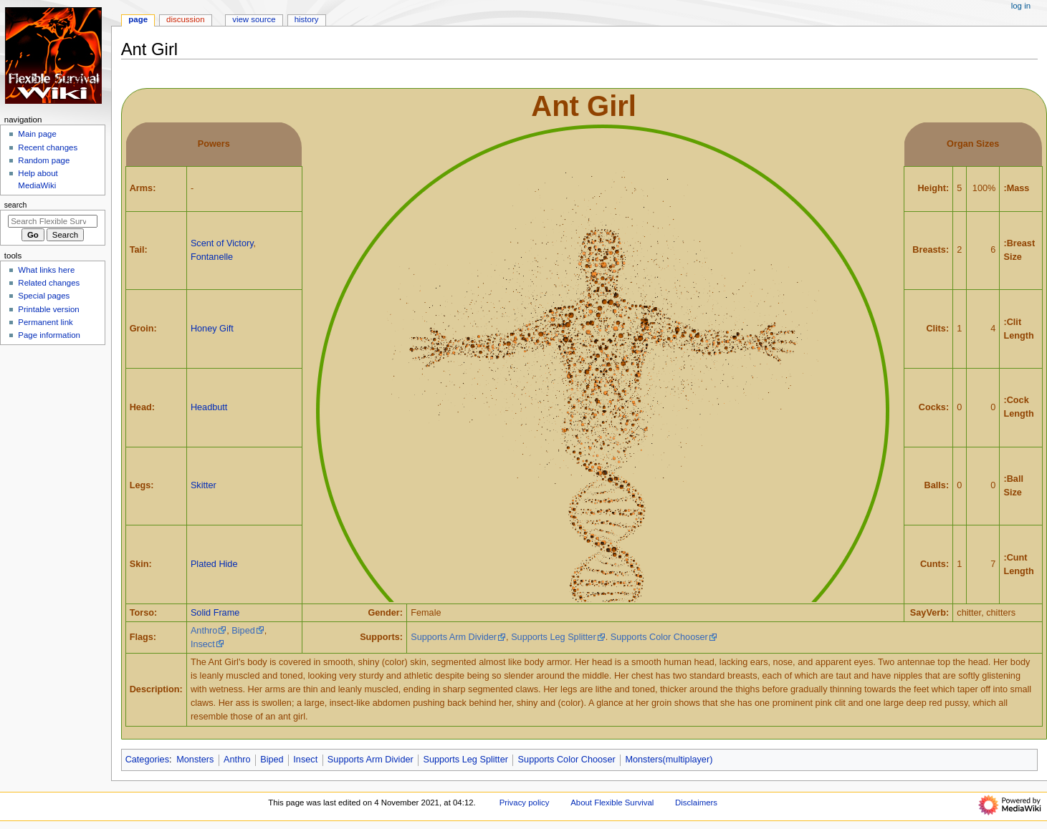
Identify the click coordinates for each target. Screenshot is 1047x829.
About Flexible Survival (612, 802)
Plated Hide (214, 564)
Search (15, 204)
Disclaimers (696, 802)
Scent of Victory (222, 243)
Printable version (48, 309)
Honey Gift (212, 329)
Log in (1021, 5)
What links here (46, 270)
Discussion (185, 19)
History (307, 19)
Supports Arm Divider (454, 637)
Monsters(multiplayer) (668, 760)
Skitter (203, 485)
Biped (242, 631)
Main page (37, 134)
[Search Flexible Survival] (52, 221)
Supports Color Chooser (659, 637)
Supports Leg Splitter (553, 637)
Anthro (204, 631)
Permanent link (45, 322)
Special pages (44, 295)
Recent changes (47, 147)
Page (138, 19)
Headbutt (209, 407)
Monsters (195, 760)
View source (253, 19)
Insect (203, 644)
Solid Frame (215, 613)
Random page (44, 160)
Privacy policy (524, 802)
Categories (147, 760)
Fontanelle (212, 257)
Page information (49, 335)
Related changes (49, 282)
